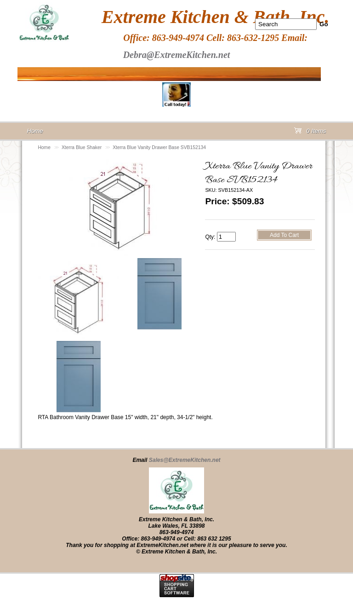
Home (44, 147)
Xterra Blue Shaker (82, 147)
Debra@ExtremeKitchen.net (176, 55)
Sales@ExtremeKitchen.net (185, 460)
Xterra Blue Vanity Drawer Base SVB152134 (159, 147)
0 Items (310, 132)
